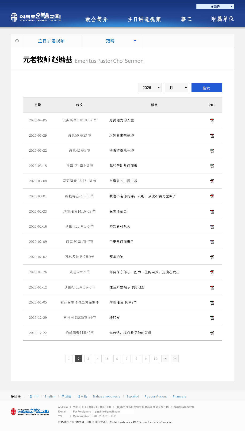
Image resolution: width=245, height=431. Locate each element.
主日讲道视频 (51, 40)
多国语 (215, 6)
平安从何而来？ (121, 241)
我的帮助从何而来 (123, 165)
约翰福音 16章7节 (123, 302)
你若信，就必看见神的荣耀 (130, 332)
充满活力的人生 (121, 120)
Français (179, 396)
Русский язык (156, 396)
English (50, 396)
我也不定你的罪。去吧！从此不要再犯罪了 (142, 196)
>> (175, 358)
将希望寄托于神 (121, 150)
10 (155, 358)
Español (132, 396)
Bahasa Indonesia (107, 396)
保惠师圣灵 (118, 211)
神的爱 (114, 317)
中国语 (66, 396)
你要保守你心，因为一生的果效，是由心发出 (144, 272)
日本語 (82, 396)
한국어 (34, 396)
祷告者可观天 (119, 226)
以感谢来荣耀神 (121, 135)
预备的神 (116, 256)
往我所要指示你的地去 (127, 287)
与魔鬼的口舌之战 (123, 180)
